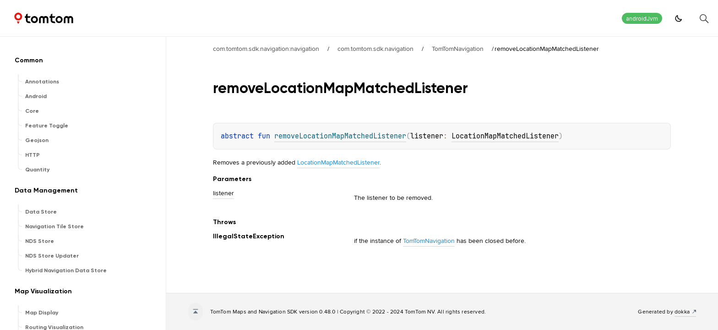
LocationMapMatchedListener (505, 136)
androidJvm (642, 18)
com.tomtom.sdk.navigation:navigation (266, 48)
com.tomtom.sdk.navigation (375, 48)
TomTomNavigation (458, 48)
